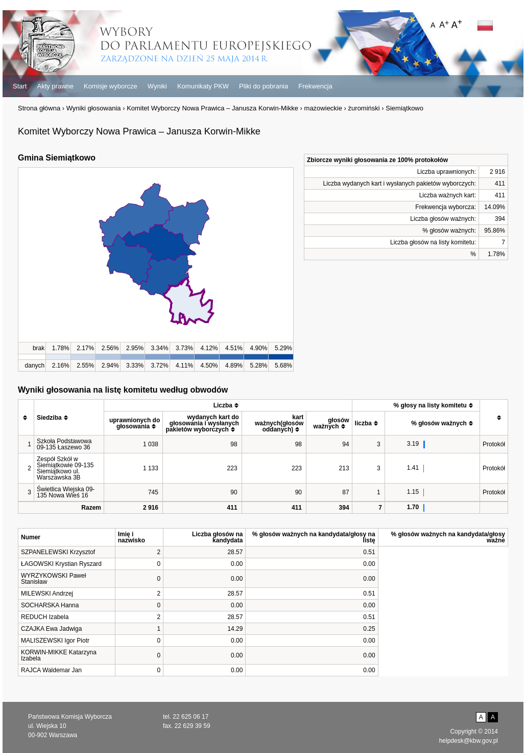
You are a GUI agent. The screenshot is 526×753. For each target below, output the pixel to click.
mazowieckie (323, 108)
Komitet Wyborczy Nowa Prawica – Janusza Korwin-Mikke (212, 108)
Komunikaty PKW (203, 86)
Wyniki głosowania (93, 108)
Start (20, 86)
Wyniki (157, 86)
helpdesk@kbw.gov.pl (468, 740)
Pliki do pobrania (263, 86)
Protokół (494, 444)
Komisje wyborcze (110, 86)
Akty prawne (55, 86)
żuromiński (364, 108)
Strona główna (39, 108)
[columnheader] (26, 418)
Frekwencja (315, 86)
